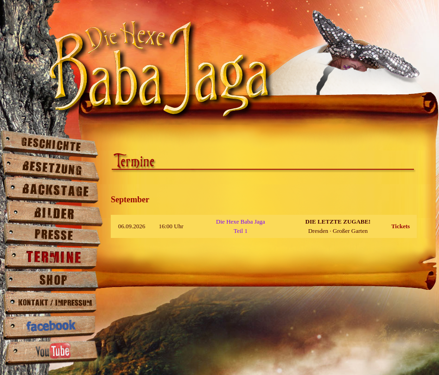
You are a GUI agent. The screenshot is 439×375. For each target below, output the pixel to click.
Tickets (400, 226)
